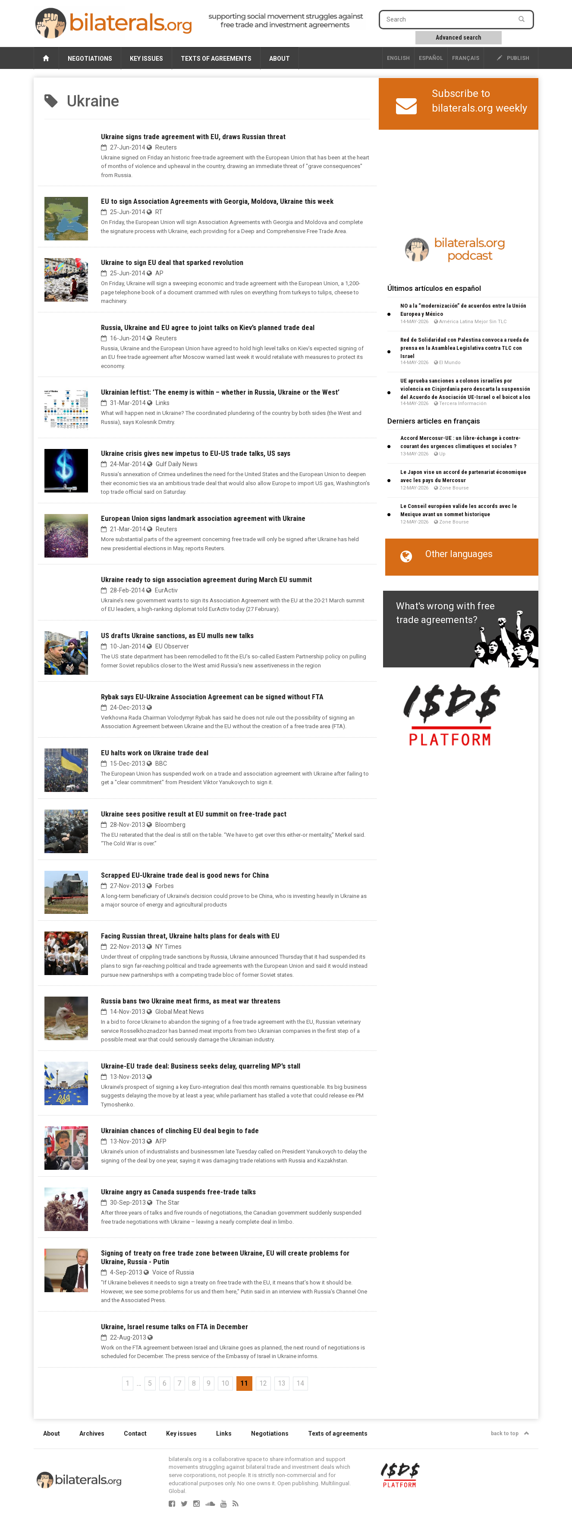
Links (224, 1433)
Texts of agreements (216, 58)
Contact (135, 1433)
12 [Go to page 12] (263, 1383)
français (465, 58)
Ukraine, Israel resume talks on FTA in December (174, 1326)
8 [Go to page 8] (194, 1383)
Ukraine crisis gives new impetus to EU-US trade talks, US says (195, 453)
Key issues (146, 58)
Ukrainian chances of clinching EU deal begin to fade (180, 1130)
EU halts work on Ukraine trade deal (154, 752)
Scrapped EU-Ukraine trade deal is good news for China (185, 875)
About (279, 58)
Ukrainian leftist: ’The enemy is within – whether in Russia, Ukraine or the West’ (220, 392)
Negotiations (90, 58)
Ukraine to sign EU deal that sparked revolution (172, 262)
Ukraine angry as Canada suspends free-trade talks (178, 1191)
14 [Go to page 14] (300, 1383)
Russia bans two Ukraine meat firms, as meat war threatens (190, 1001)
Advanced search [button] (458, 37)
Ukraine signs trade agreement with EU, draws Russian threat (193, 136)
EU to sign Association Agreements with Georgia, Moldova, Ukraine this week (217, 201)
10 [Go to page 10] (225, 1383)
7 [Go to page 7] (179, 1383)
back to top (510, 1433)
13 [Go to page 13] (282, 1383)
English (398, 58)
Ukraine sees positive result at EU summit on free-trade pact (193, 814)
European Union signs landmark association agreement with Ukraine (203, 518)
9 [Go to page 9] (209, 1383)
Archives (91, 1433)
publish (513, 58)
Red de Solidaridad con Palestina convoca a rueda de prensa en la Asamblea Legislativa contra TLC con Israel (464, 348)
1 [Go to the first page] (127, 1383)
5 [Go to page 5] (150, 1383)
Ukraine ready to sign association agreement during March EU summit (206, 579)
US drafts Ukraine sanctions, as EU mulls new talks (177, 635)
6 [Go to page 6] (165, 1383)
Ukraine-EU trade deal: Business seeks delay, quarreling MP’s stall (200, 1066)
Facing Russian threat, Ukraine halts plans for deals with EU (190, 936)
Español (431, 58)
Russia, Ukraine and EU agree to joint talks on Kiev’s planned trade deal (207, 327)
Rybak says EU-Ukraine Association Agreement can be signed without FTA (212, 696)
